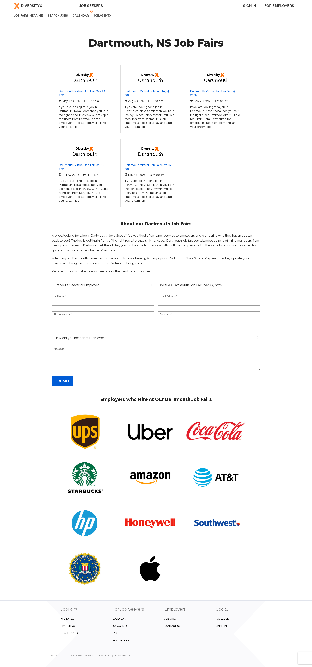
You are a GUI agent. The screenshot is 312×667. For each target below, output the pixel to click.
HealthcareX (70, 633)
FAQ (115, 633)
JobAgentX (102, 15)
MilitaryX (67, 618)
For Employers (279, 6)
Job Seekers (91, 6)
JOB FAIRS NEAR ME (28, 15)
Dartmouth (84, 77)
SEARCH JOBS (58, 15)
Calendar (81, 15)
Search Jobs (121, 640)
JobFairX (170, 618)
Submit (62, 381)
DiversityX (28, 6)
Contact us (172, 625)
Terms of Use (104, 656)
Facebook (222, 618)
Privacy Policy (122, 656)
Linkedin (221, 625)
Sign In (249, 6)
